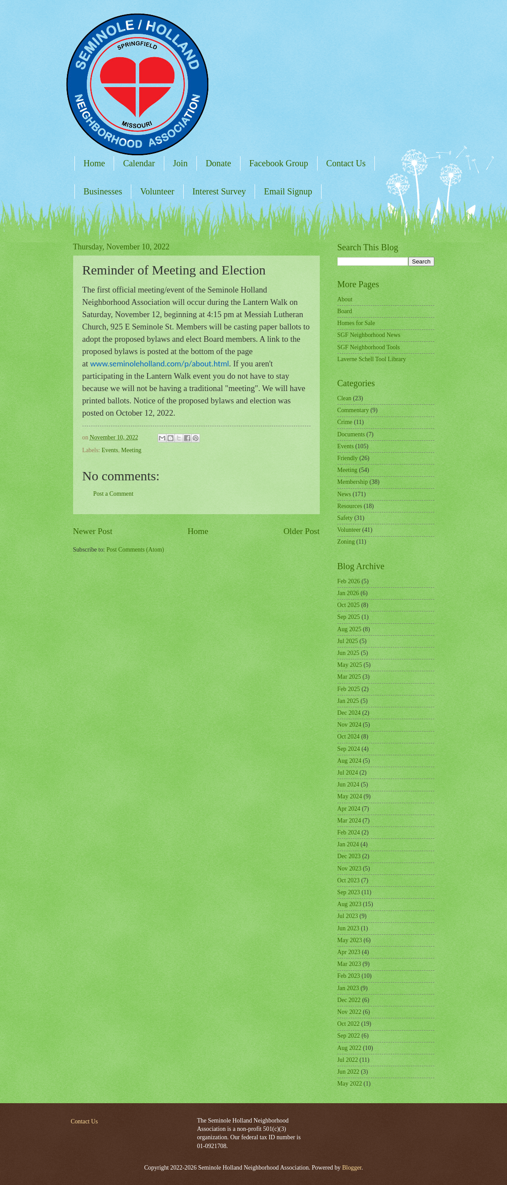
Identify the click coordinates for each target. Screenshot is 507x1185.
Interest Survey (219, 191)
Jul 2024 (347, 772)
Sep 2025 (348, 617)
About (345, 299)
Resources (350, 506)
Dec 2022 (349, 1000)
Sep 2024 (348, 749)
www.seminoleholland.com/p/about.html (159, 363)
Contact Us (346, 163)
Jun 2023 (348, 928)
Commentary (353, 410)
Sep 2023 (348, 892)
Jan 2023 (348, 988)
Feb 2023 (348, 976)
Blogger (352, 1167)
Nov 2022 (349, 1012)
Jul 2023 (347, 916)
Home (94, 163)
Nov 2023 (349, 868)
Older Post (301, 531)
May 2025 (349, 665)
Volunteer (157, 191)
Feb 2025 (348, 689)
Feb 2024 (348, 832)
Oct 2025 (348, 605)
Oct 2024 (348, 736)
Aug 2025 (349, 629)
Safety (345, 518)
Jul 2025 (347, 641)
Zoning (346, 541)
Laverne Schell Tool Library (371, 359)
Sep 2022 (348, 1035)
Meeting (131, 450)
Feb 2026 (348, 581)
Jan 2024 (348, 844)
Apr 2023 (349, 952)
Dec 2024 (349, 713)
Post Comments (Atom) (135, 549)
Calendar (139, 163)
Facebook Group (278, 163)
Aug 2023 (349, 904)
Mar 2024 (349, 820)
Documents (351, 434)
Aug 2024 (349, 760)
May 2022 (349, 1083)
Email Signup (288, 191)
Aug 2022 (349, 1048)
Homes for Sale (356, 323)
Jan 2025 (348, 701)
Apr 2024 (349, 808)
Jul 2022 (347, 1060)
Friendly (347, 458)
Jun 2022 (348, 1071)
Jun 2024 (348, 784)
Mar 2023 (349, 964)
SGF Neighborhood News (368, 335)
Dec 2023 (349, 856)
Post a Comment (113, 493)
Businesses (103, 191)
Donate (218, 163)
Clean (344, 398)
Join (180, 163)
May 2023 (349, 940)
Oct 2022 (348, 1023)
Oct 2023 (348, 880)
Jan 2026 (348, 593)
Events (110, 450)
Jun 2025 (348, 653)
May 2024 (349, 796)
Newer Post (93, 531)
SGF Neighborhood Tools (368, 347)
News (344, 494)
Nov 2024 (349, 724)
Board (344, 311)
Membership (352, 482)
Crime (345, 422)
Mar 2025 (349, 676)
